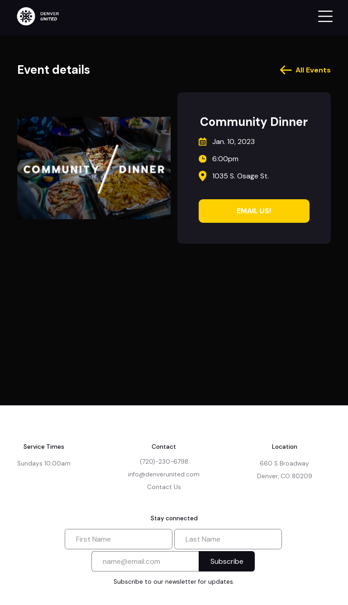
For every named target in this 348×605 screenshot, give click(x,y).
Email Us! (254, 211)
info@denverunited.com (164, 474)
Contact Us (164, 487)
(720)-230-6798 (164, 462)
